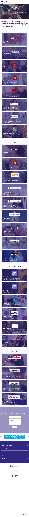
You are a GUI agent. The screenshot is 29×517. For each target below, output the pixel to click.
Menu (25, 1)
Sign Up (14, 427)
